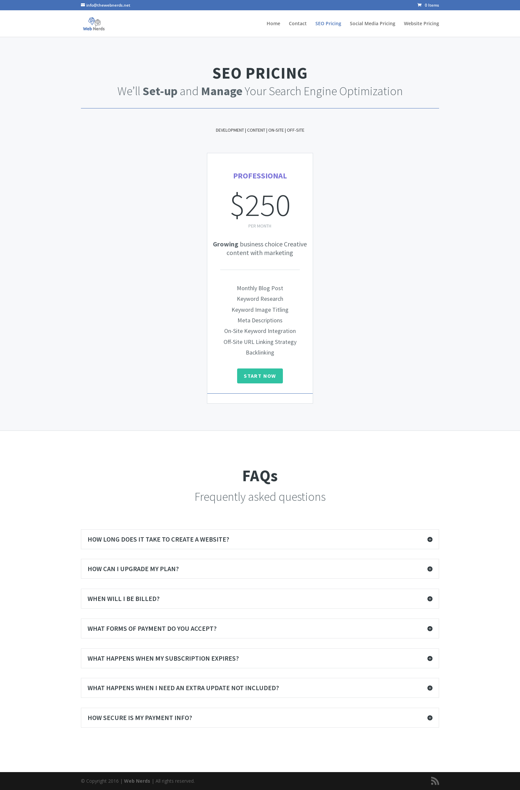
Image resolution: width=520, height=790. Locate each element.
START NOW (260, 375)
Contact (298, 24)
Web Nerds (137, 781)
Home (273, 24)
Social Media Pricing (372, 24)
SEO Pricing (328, 24)
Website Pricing (421, 24)
